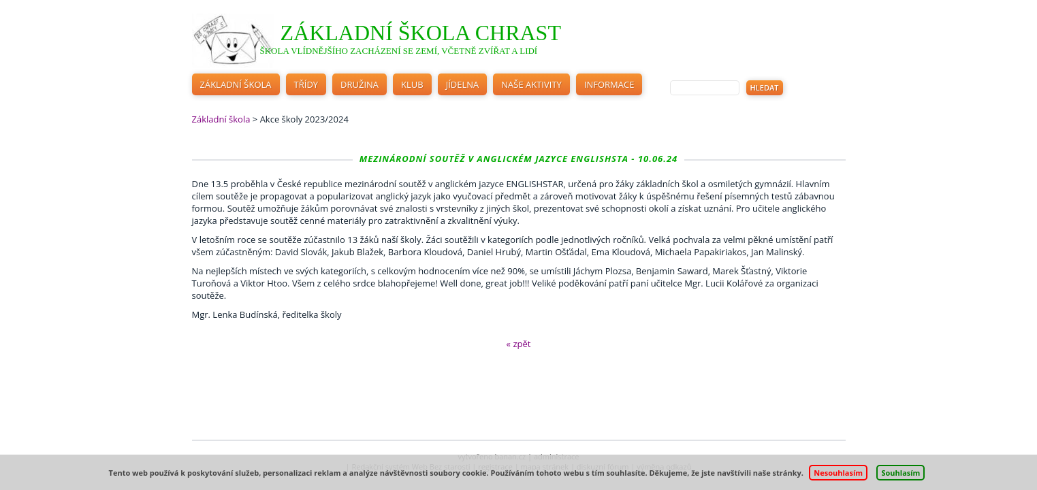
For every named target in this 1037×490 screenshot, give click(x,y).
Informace (609, 84)
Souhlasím (900, 473)
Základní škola (236, 84)
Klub (412, 84)
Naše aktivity (531, 84)
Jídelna (462, 84)
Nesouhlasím (838, 473)
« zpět (519, 344)
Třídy (306, 84)
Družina (359, 84)
